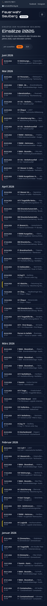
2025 (27, 47)
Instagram (41, 4)
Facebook (32, 4)
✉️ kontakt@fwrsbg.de (10, 6)
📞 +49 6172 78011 (8, 2)
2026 (19, 47)
